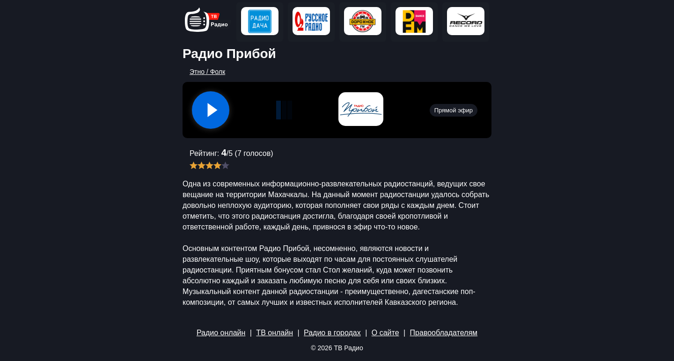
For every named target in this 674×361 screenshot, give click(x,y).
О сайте (385, 333)
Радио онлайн (221, 333)
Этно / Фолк (207, 71)
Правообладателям (444, 333)
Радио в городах (332, 333)
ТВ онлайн (274, 333)
